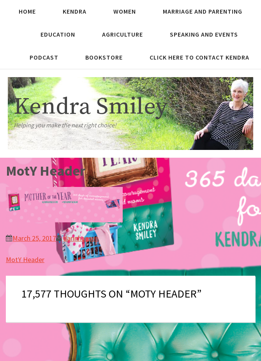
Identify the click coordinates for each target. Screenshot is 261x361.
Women (124, 11)
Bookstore (104, 57)
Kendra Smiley (91, 107)
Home (27, 11)
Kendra (74, 11)
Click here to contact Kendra (199, 57)
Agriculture (122, 34)
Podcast (44, 57)
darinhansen (81, 238)
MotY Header (25, 259)
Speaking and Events (204, 34)
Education (58, 34)
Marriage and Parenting (202, 11)
